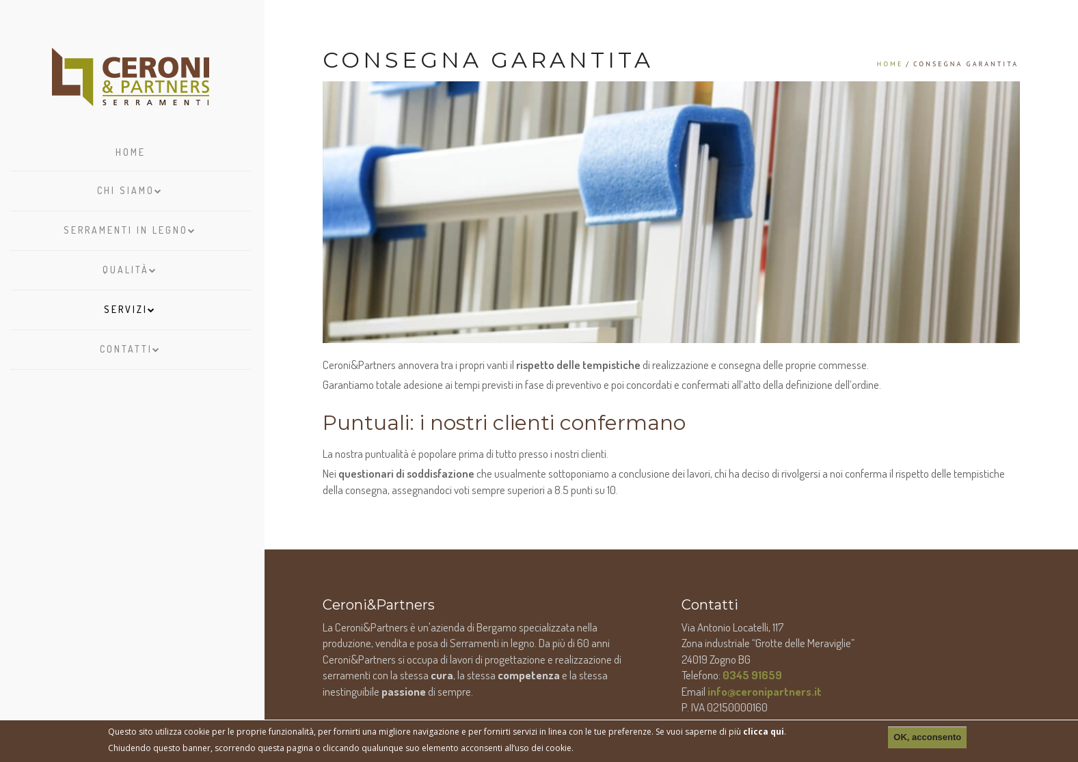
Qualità (130, 266)
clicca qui (763, 731)
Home (131, 152)
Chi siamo (130, 187)
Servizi (130, 306)
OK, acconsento (927, 737)
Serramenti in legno (130, 227)
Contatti (130, 346)
